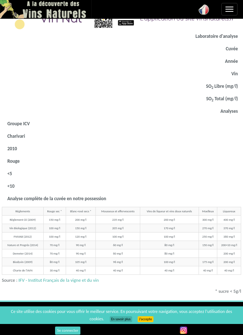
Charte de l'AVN (22, 270)
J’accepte (145, 319)
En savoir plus (121, 319)
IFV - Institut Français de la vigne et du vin (58, 280)
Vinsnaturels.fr (46, 9)
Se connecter (68, 330)
